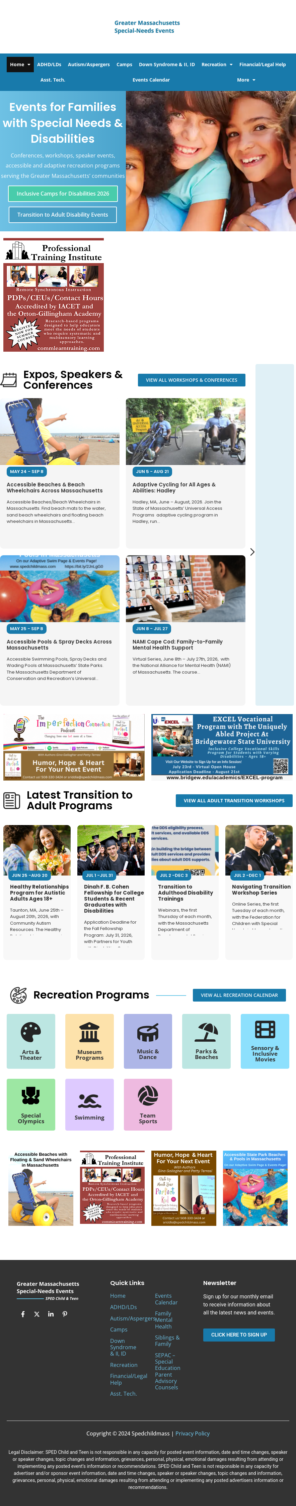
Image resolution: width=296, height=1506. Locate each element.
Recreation (217, 64)
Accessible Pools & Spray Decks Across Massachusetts (59, 644)
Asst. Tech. (53, 80)
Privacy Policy (192, 1433)
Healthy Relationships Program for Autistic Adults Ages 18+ (39, 892)
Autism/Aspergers (89, 64)
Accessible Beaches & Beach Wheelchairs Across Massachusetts (55, 487)
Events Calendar (151, 80)
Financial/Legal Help (262, 64)
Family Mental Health (163, 1320)
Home (20, 64)
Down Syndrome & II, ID (167, 64)
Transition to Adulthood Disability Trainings (185, 892)
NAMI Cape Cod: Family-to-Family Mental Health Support (178, 644)
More (246, 80)
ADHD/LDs (49, 64)
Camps (124, 64)
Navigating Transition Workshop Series (261, 889)
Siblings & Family (167, 1341)
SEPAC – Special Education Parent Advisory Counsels (167, 1371)
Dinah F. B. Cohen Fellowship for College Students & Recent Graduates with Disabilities (114, 898)
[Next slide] (252, 552)
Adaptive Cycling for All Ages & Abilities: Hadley (174, 487)
